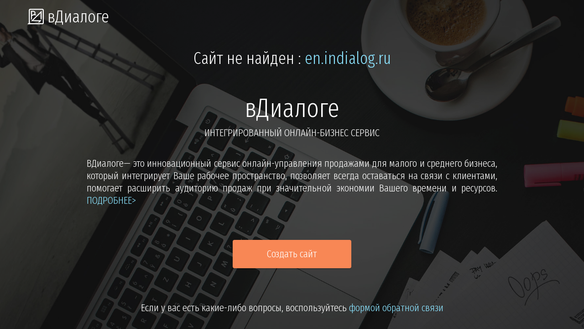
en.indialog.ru (348, 58)
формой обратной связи (396, 308)
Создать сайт (292, 254)
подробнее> (111, 200)
